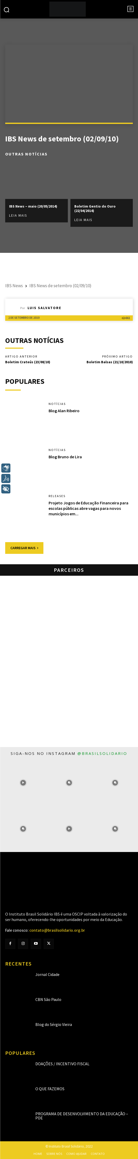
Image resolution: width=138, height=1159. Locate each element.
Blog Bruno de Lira (65, 456)
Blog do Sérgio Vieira (53, 1024)
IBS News (14, 286)
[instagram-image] (23, 783)
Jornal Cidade (47, 974)
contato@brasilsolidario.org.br (57, 930)
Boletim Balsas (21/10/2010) (110, 362)
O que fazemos (49, 1088)
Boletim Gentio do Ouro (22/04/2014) (95, 208)
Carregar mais (24, 548)
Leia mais (18, 215)
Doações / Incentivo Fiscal (62, 1063)
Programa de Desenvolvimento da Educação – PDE (81, 1115)
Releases (57, 496)
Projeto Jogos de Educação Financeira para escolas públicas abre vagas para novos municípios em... (88, 508)
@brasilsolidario (102, 753)
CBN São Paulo (48, 999)
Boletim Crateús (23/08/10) (27, 362)
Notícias (57, 403)
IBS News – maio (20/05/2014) (33, 206)
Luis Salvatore (44, 307)
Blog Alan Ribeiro (64, 410)
